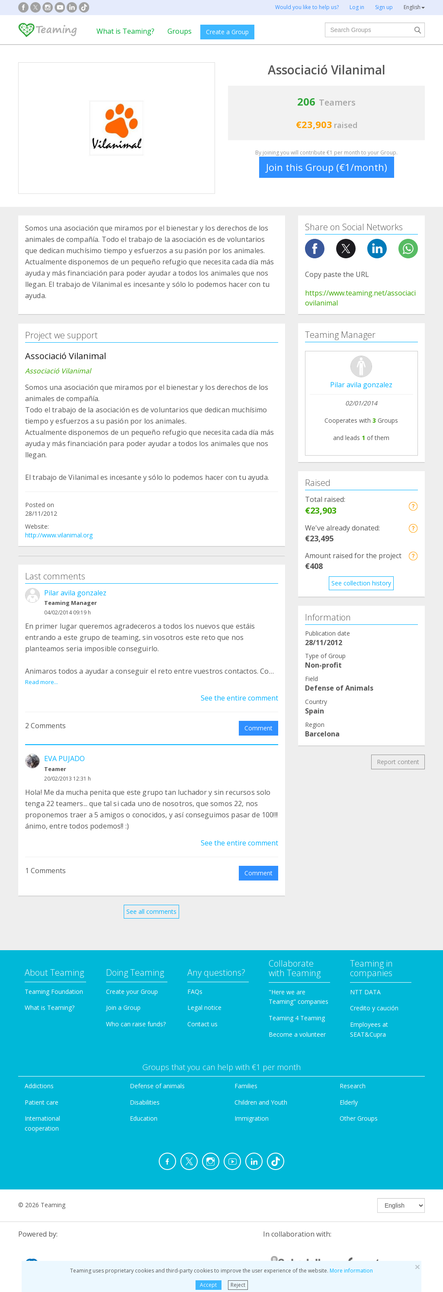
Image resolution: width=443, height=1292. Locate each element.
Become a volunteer (297, 1024)
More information (351, 1270)
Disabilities (145, 1092)
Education (143, 1109)
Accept (208, 1285)
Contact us (202, 1014)
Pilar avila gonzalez (75, 593)
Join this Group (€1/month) (326, 167)
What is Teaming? (125, 31)
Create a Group (227, 32)
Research (353, 1076)
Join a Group (123, 998)
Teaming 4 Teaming (297, 1008)
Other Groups (359, 1109)
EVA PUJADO (64, 748)
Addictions (39, 1076)
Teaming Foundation (54, 981)
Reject (238, 1285)
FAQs (194, 981)
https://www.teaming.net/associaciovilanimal (360, 298)
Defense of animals (157, 1076)
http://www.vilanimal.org (59, 535)
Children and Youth (260, 1092)
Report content (398, 762)
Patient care (41, 1092)
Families (245, 1076)
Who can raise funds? (136, 1014)
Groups (179, 31)
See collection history (361, 583)
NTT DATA (365, 982)
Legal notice (204, 998)
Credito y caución (374, 998)
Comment (258, 718)
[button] (413, 506)
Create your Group (132, 981)
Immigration (251, 1109)
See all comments (151, 901)
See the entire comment (239, 688)
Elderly (349, 1092)
